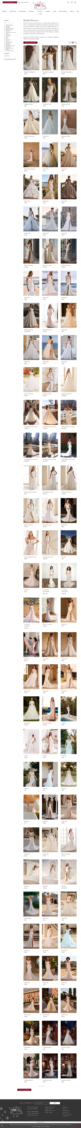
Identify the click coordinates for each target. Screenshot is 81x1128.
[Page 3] (42, 1086)
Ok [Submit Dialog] (78, 1125)
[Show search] (68, 2)
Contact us (65, 1107)
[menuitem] (10, 2)
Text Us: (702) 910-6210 (33, 1113)
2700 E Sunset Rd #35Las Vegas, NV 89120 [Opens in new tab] (32, 1108)
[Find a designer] (9, 23)
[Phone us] (23, 2)
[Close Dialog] (2, 1125)
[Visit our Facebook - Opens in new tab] (13, 1116)
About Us (65, 1108)
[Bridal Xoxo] (39, 5)
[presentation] (31, 57)
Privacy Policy (66, 1115)
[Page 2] (41, 1086)
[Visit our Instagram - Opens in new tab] (17, 1116)
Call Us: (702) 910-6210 (32, 1111)
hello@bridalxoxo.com (32, 1115)
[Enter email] (41, 1103)
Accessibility (66, 1112)
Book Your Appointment (30, 42)
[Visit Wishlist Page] (71, 2)
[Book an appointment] (10, 2)
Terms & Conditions (67, 1114)
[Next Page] (44, 1086)
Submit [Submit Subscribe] (55, 1103)
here (48, 1126)
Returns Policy (66, 1110)
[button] (75, 2)
